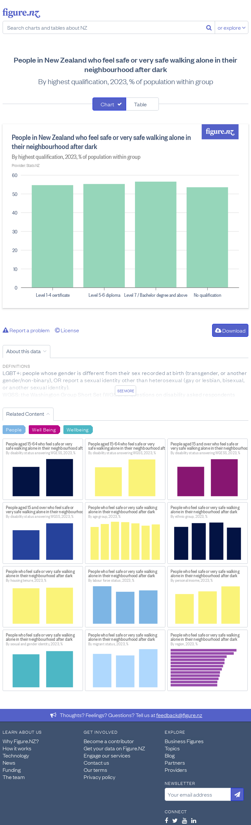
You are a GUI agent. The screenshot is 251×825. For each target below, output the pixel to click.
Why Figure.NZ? (21, 740)
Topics (172, 748)
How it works (17, 748)
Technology (16, 755)
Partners (175, 762)
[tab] (109, 104)
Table (140, 104)
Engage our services (107, 755)
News (9, 762)
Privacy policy (99, 776)
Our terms (95, 769)
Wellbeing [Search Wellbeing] (78, 429)
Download (230, 330)
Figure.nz (21, 13)
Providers (176, 769)
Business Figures (184, 740)
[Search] (209, 27)
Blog (170, 755)
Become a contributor (109, 740)
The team (14, 776)
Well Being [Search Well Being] (44, 429)
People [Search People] (14, 429)
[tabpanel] (125, 216)
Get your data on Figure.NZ (114, 748)
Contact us (96, 762)
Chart (107, 104)
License (67, 330)
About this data (23, 350)
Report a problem (26, 330)
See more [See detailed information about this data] (125, 391)
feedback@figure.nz (179, 714)
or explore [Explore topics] (232, 27)
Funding (12, 769)
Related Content (25, 413)
